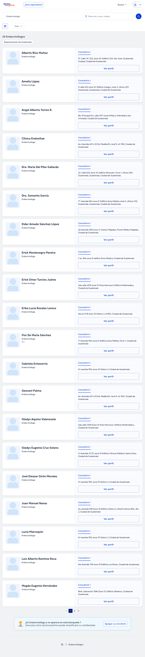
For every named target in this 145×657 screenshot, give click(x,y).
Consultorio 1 (84, 52)
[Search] (138, 16)
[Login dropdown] (137, 5)
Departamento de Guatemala (18, 42)
